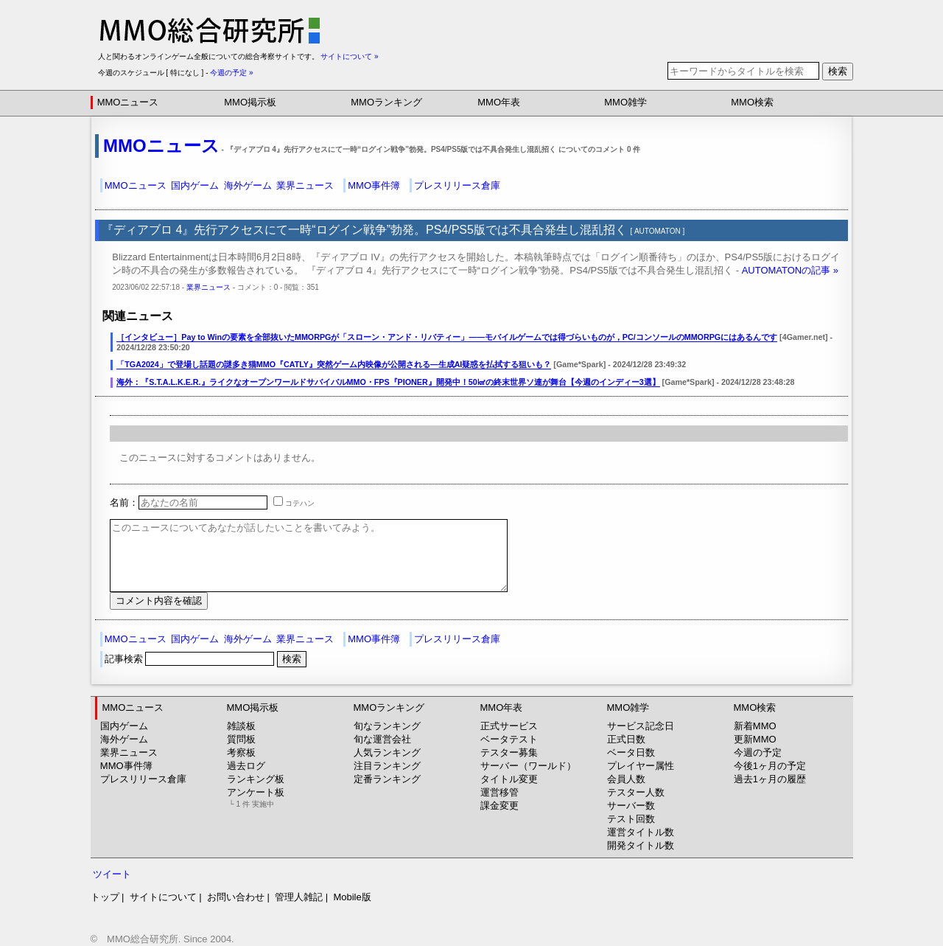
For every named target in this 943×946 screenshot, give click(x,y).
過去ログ (246, 765)
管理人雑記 (299, 896)
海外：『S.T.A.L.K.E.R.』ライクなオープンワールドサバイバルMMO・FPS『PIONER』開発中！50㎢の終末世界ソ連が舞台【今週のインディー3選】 (387, 382)
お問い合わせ (235, 896)
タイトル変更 (509, 779)
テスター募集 (509, 752)
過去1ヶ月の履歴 (770, 779)
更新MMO (755, 739)
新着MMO (755, 725)
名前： (188, 502)
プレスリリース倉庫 (457, 185)
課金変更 (499, 805)
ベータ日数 (631, 752)
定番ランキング (387, 779)
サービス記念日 (640, 725)
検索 (837, 71)
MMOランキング (386, 102)
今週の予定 (758, 752)
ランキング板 (255, 779)
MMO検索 (752, 102)
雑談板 (241, 725)
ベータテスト (509, 739)
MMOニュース (128, 102)
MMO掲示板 (250, 102)
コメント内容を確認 (159, 600)
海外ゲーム (248, 185)
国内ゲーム (195, 185)
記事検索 (191, 658)
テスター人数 (636, 792)
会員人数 (626, 779)
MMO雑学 (625, 102)
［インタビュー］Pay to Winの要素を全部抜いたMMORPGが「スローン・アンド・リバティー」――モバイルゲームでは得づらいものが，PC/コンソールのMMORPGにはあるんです (446, 337)
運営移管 (499, 792)
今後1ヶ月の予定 (770, 765)
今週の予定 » (231, 73)
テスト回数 (631, 818)
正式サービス (509, 725)
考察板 (241, 752)
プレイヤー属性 (640, 765)
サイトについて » (349, 56)
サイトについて (163, 896)
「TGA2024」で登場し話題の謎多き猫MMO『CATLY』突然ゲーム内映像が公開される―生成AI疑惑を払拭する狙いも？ (333, 364)
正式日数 (626, 739)
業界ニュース (305, 185)
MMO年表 (498, 102)
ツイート (112, 874)
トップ (105, 896)
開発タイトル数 (640, 845)
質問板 (241, 739)
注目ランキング (387, 765)
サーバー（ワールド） (528, 765)
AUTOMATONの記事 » (790, 270)
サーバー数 (631, 805)
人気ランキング (387, 752)
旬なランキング (387, 725)
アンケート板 (255, 797)
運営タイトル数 (640, 832)
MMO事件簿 (374, 185)
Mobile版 (352, 896)
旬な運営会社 (382, 739)
